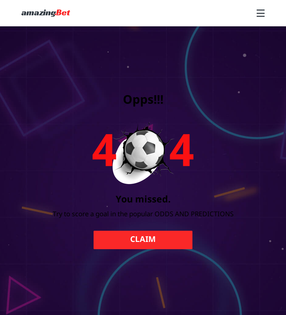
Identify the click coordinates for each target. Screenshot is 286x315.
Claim (143, 240)
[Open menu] (261, 13)
